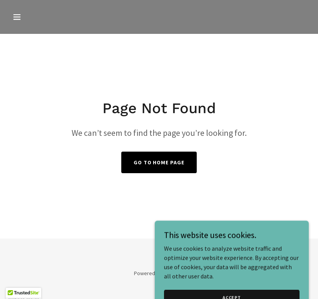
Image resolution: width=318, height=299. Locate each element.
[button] (43, 17)
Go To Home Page (159, 162)
